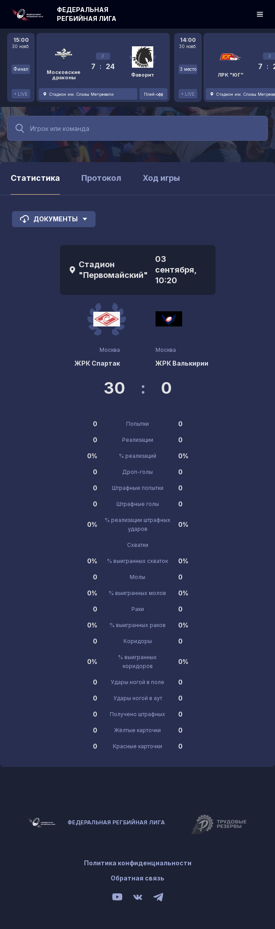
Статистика (35, 178)
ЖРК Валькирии (181, 363)
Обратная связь (137, 878)
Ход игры (161, 178)
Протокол (101, 178)
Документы (53, 219)
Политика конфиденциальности (137, 863)
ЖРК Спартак (97, 363)
